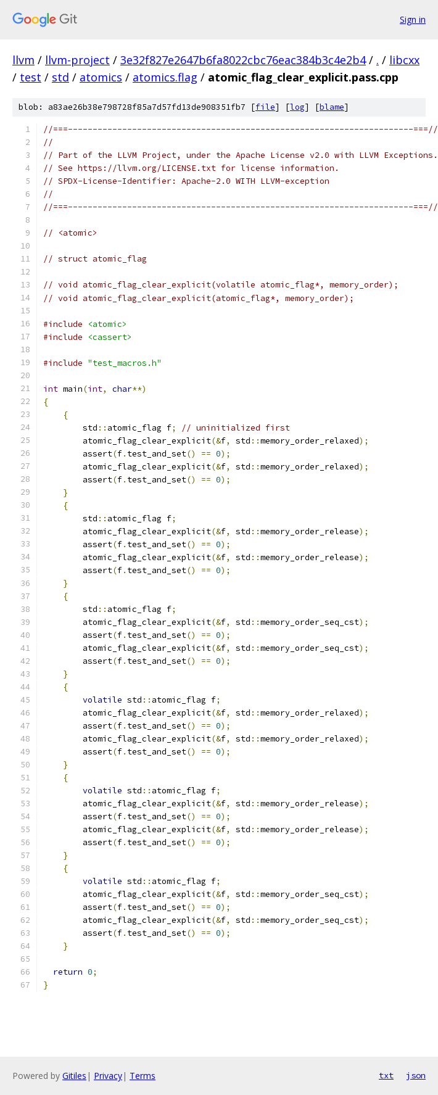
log (297, 107)
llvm (23, 59)
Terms (142, 1075)
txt (386, 1075)
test (30, 77)
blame (332, 107)
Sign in (413, 19)
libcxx (404, 59)
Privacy (108, 1075)
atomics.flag (165, 77)
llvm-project (77, 59)
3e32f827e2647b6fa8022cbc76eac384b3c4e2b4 (243, 59)
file (265, 107)
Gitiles (74, 1075)
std (60, 77)
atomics (101, 77)
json (416, 1075)
